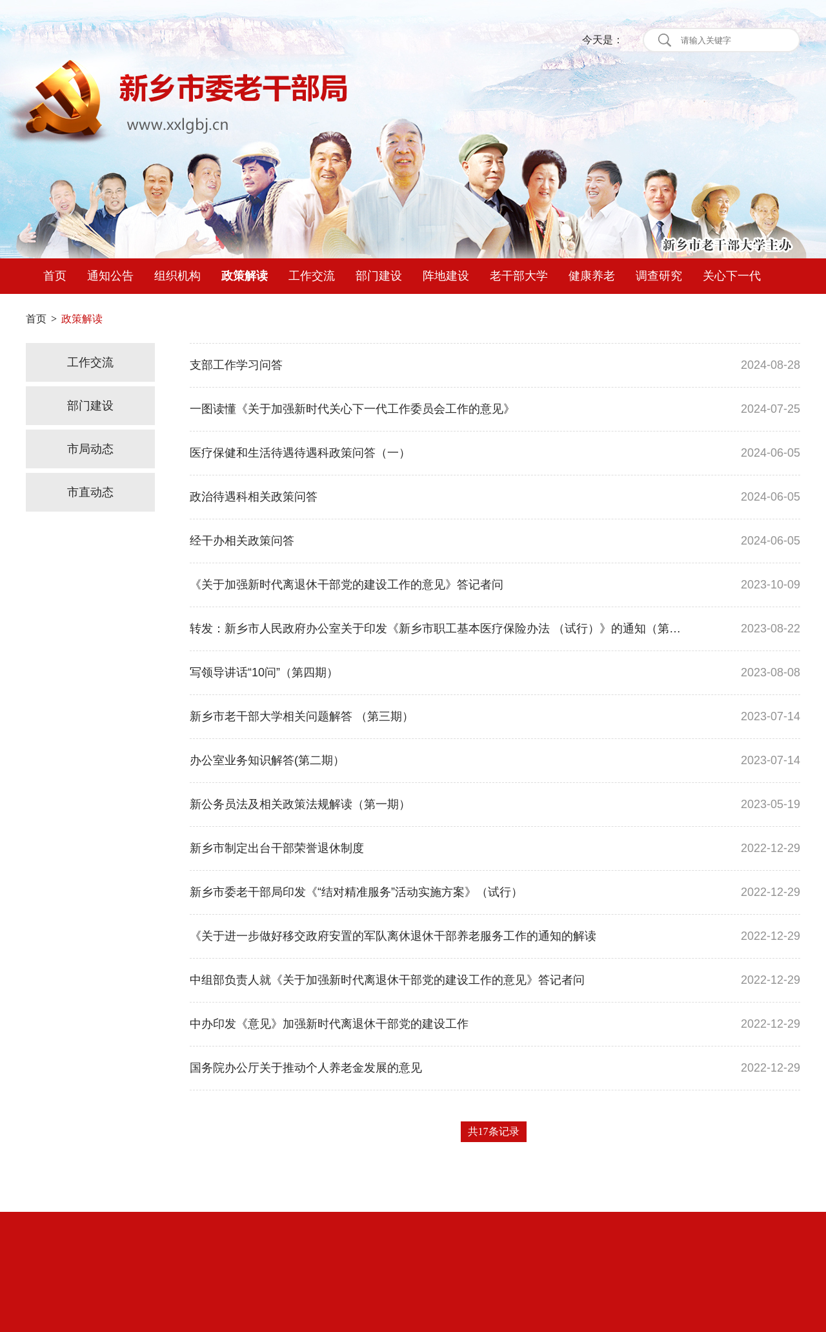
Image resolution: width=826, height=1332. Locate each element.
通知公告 (110, 275)
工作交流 (311, 275)
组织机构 (177, 275)
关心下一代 (732, 275)
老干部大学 (519, 275)
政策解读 (244, 275)
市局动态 (90, 448)
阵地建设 (446, 275)
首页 (54, 275)
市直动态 (90, 492)
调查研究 (659, 275)
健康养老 (592, 275)
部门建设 (379, 275)
